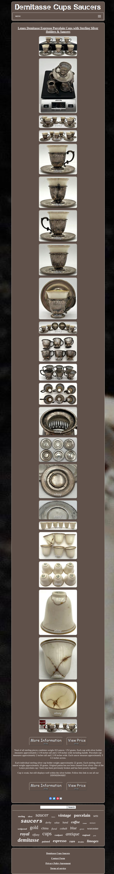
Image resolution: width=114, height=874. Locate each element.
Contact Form (58, 858)
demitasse (28, 840)
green (82, 829)
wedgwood (22, 829)
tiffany (35, 834)
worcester (92, 828)
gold (34, 827)
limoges (92, 841)
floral (54, 828)
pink (94, 835)
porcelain (82, 815)
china (45, 828)
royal (24, 833)
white (57, 822)
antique (72, 833)
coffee (75, 822)
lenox (53, 817)
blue (73, 828)
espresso (60, 841)
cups (47, 833)
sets (95, 816)
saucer (41, 815)
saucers (31, 821)
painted (46, 841)
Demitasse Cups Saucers (58, 853)
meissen (92, 823)
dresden (81, 842)
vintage (64, 815)
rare (72, 841)
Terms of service (58, 868)
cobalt (63, 828)
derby (48, 822)
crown (85, 823)
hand (65, 822)
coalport (59, 835)
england (86, 835)
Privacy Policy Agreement (58, 863)
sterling (21, 816)
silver (30, 816)
